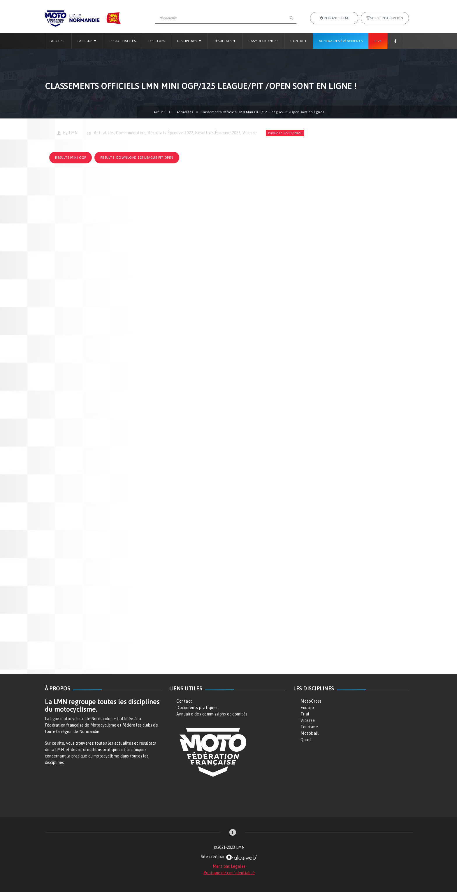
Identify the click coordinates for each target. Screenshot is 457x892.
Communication (131, 132)
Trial (305, 714)
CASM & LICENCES (263, 41)
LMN (73, 132)
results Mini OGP (70, 158)
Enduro (307, 707)
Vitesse (249, 132)
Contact (298, 41)
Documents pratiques (197, 707)
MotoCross (311, 701)
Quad (305, 739)
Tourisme (309, 727)
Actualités (185, 112)
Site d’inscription (384, 18)
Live (378, 41)
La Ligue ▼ (87, 41)
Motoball (309, 733)
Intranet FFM (334, 18)
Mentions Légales (229, 866)
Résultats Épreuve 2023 (217, 132)
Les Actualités (122, 41)
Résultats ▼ (225, 41)
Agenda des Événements (341, 41)
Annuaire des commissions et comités (212, 714)
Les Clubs (156, 41)
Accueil (58, 41)
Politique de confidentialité (229, 872)
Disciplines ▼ (189, 41)
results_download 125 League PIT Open (136, 158)
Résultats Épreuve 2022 (170, 132)
